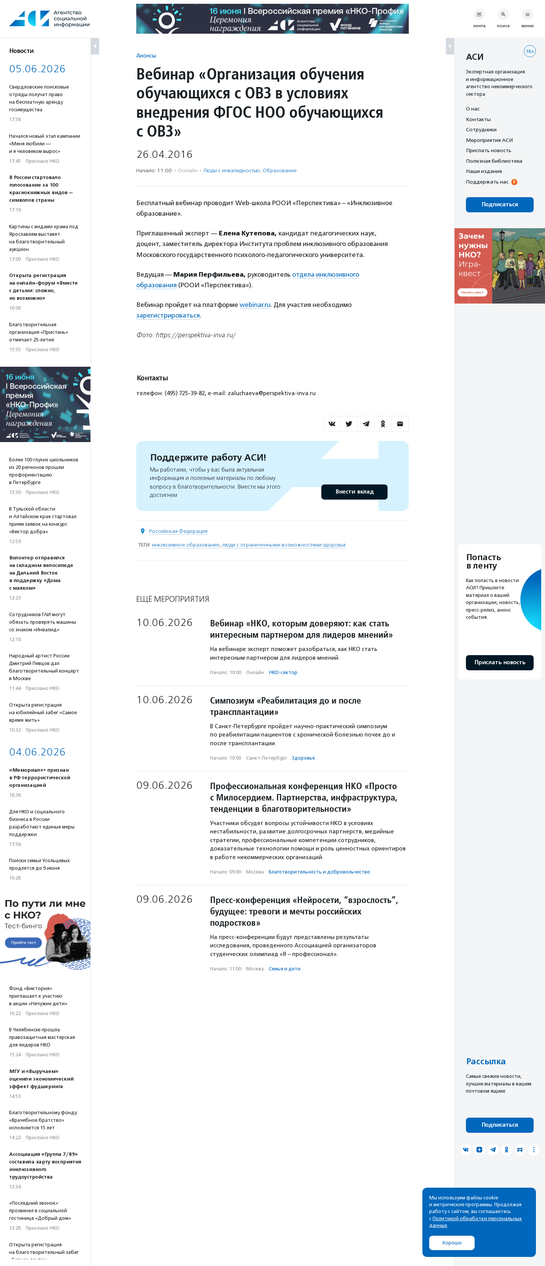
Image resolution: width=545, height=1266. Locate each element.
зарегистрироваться (168, 315)
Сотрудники (481, 129)
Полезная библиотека (494, 161)
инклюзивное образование (186, 545)
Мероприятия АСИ (489, 140)
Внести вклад (354, 491)
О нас (473, 109)
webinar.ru (255, 304)
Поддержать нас (487, 182)
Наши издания (484, 171)
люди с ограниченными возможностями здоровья (284, 545)
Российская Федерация (178, 531)
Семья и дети (285, 969)
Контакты (478, 119)
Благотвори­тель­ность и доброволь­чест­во (319, 872)
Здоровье (303, 758)
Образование (280, 170)
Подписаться (499, 204)
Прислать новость (488, 150)
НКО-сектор (283, 672)
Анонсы (146, 55)
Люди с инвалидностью (231, 170)
